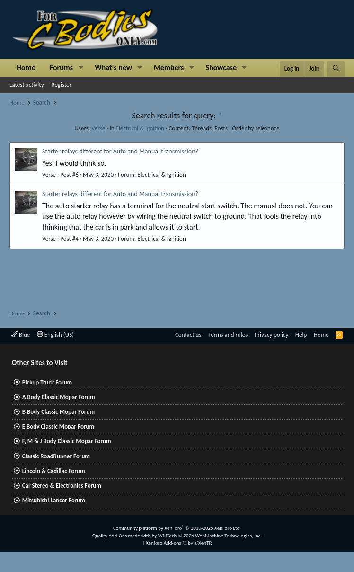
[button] (81, 68)
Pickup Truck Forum (47, 382)
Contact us (188, 334)
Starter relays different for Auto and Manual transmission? (120, 151)
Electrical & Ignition (140, 128)
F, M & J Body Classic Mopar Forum (66, 441)
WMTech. (210, 536)
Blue (20, 334)
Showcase (221, 67)
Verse (98, 128)
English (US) (55, 334)
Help (301, 334)
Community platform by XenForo (177, 528)
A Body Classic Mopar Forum (58, 397)
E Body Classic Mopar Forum (58, 426)
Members (169, 67)
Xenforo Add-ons (179, 543)
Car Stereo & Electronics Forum (61, 485)
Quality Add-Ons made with (122, 536)
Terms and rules (228, 334)
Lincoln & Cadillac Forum (53, 470)
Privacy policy (272, 334)
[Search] (336, 69)
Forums (61, 67)
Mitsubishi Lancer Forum (53, 500)
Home (26, 67)
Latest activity (26, 84)
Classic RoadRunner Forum (56, 456)
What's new (113, 67)
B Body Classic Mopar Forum (58, 411)
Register (62, 84)
